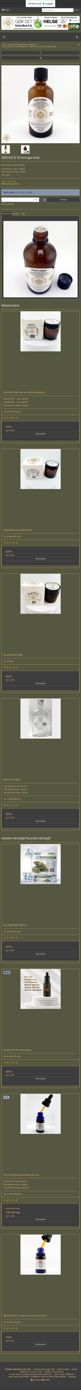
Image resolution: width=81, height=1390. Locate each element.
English (5, 10)
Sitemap (71, 1377)
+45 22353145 (57, 1372)
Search (76, 10)
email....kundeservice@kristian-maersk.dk (33, 1374)
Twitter (46, 1380)
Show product (40, 434)
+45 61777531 (36, 1372)
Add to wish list (7, 204)
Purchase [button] (54, 200)
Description (6, 214)
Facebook (36, 1380)
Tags (23, 214)
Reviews (16, 214)
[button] (40, 53)
